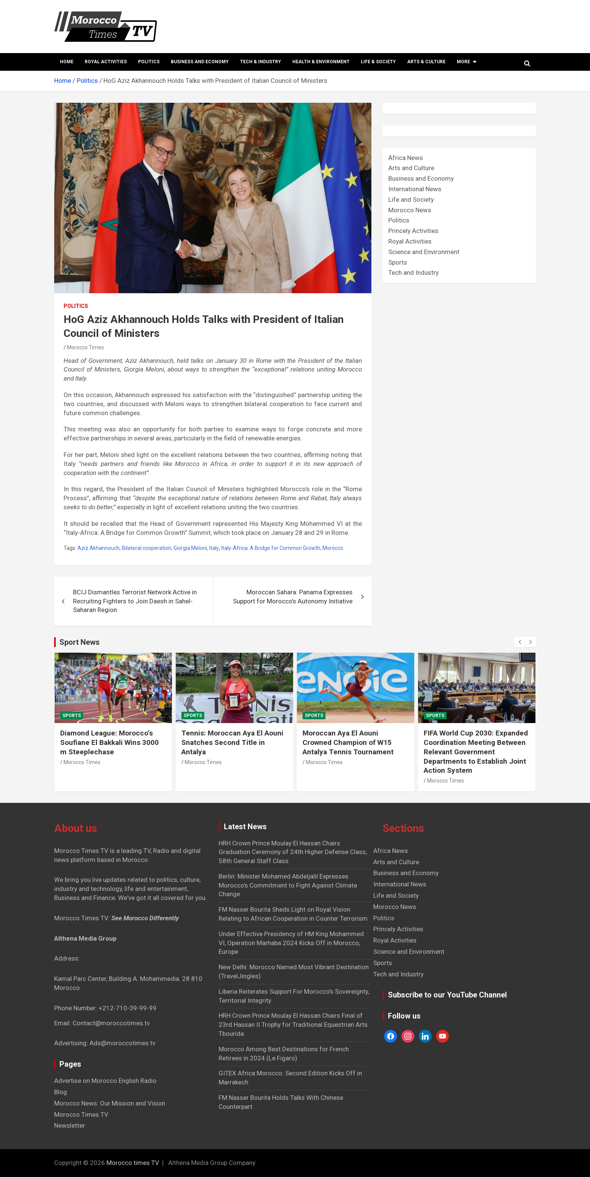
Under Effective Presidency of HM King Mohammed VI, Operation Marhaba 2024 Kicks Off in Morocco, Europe (291, 943)
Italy (214, 548)
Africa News (405, 157)
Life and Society (411, 199)
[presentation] (519, 642)
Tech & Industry (260, 61)
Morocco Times (85, 347)
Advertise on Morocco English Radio (105, 1080)
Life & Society (378, 61)
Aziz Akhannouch (99, 548)
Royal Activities (106, 61)
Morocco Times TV (81, 1114)
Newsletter (69, 1125)
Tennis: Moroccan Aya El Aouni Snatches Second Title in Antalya (232, 742)
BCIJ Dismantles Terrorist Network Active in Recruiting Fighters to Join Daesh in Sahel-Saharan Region (135, 601)
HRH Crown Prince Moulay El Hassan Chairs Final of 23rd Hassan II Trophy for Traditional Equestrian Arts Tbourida (293, 1024)
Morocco (332, 548)
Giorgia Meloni (190, 548)
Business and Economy (200, 61)
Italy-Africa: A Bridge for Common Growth (270, 548)
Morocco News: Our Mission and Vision (109, 1103)
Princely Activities (413, 230)
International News (414, 189)
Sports (397, 262)
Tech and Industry (413, 272)
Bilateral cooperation (146, 548)
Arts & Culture (426, 61)
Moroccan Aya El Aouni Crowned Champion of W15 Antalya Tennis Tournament (348, 742)
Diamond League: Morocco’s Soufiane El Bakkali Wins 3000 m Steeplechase (109, 742)
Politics (149, 61)
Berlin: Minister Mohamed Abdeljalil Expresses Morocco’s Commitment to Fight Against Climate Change (288, 885)
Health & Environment (321, 61)
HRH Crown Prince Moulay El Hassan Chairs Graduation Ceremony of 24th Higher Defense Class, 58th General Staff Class (293, 852)
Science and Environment (423, 252)
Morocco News (409, 210)
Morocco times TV (132, 1162)
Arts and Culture (411, 168)
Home (66, 61)
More (463, 61)
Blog (60, 1092)
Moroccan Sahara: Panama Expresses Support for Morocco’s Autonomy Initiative (293, 596)
